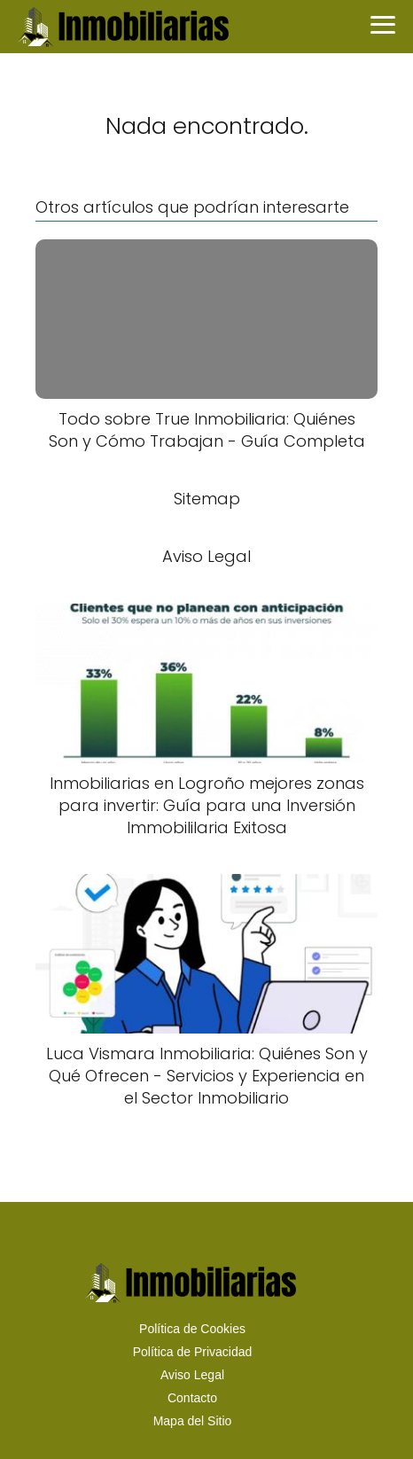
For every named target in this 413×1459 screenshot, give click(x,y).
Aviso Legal (192, 1375)
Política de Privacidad (193, 1352)
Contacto (192, 1398)
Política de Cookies (192, 1329)
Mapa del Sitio (192, 1421)
